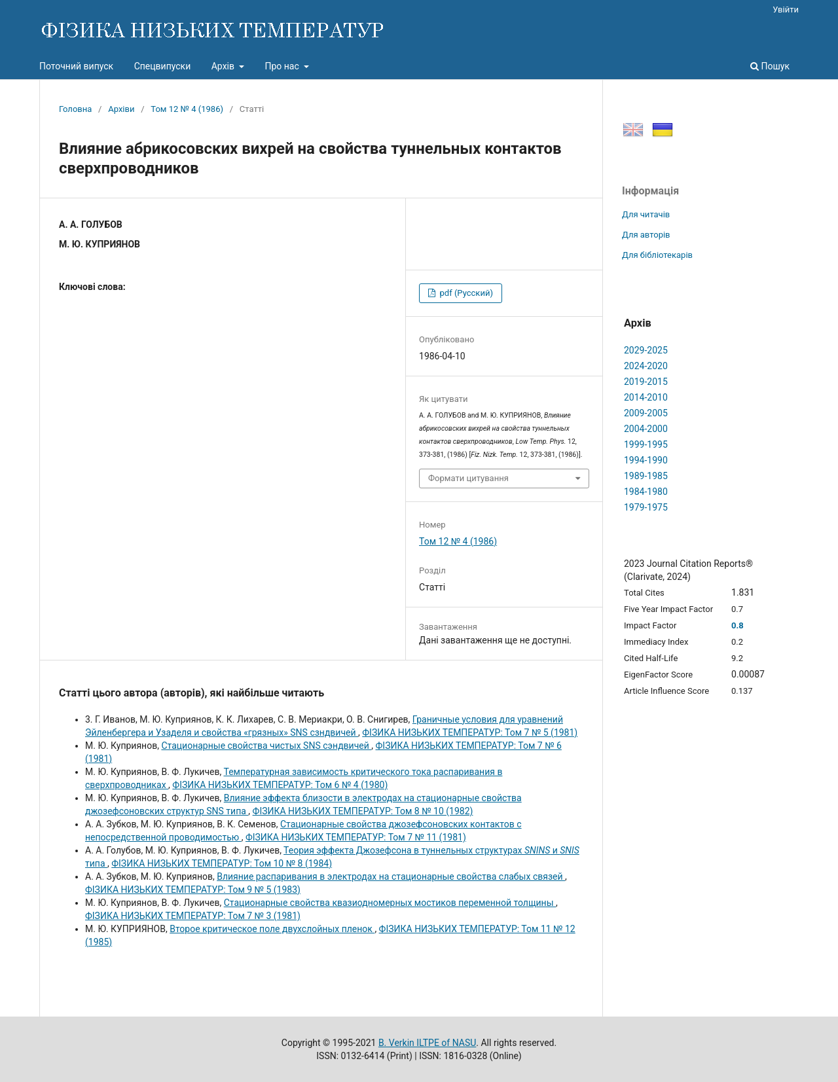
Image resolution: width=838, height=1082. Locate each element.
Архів (224, 66)
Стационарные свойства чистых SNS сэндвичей (266, 745)
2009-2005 (646, 413)
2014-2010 (646, 397)
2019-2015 (646, 381)
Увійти (786, 9)
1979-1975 (646, 507)
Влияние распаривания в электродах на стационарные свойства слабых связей (391, 876)
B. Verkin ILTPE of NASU (427, 1042)
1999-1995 (646, 444)
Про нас (282, 66)
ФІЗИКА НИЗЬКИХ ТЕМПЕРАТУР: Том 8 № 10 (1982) (363, 811)
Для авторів (646, 235)
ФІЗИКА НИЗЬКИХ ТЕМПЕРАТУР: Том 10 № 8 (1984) (221, 863)
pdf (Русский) (465, 293)
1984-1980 (646, 491)
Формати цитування (468, 478)
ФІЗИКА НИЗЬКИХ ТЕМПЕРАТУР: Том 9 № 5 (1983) (193, 889)
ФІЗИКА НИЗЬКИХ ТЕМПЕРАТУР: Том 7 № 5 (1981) (469, 732)
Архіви (121, 109)
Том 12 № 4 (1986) (187, 109)
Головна (75, 109)
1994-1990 (646, 460)
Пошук (770, 66)
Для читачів (646, 214)
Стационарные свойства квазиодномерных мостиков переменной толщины (390, 902)
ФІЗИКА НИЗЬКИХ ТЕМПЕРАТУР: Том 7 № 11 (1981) (356, 837)
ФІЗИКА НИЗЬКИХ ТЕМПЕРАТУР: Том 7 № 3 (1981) (193, 916)
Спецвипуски (162, 66)
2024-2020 (646, 366)
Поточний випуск (76, 66)
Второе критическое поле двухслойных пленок (272, 929)
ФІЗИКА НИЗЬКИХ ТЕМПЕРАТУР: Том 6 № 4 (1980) (280, 785)
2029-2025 (646, 350)
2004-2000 (646, 429)
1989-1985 (646, 476)
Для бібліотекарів (657, 255)
